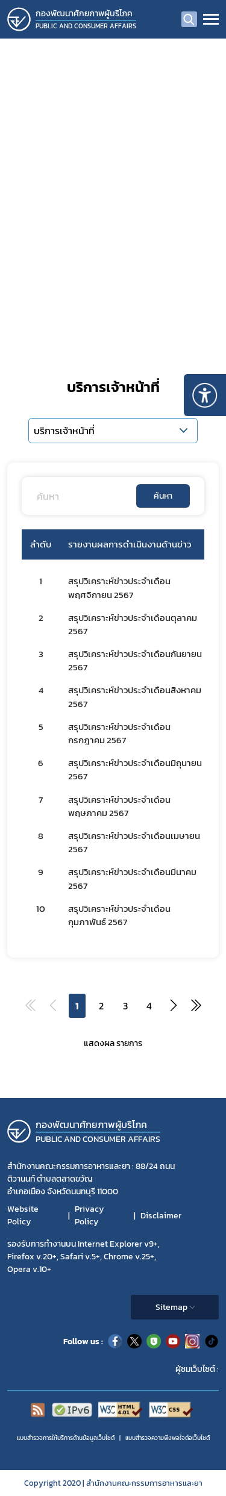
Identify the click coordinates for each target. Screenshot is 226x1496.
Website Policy (23, 1215)
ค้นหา (163, 496)
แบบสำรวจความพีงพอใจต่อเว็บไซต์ (167, 1437)
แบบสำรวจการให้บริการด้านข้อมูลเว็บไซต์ (66, 1437)
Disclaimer (160, 1215)
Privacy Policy (89, 1215)
